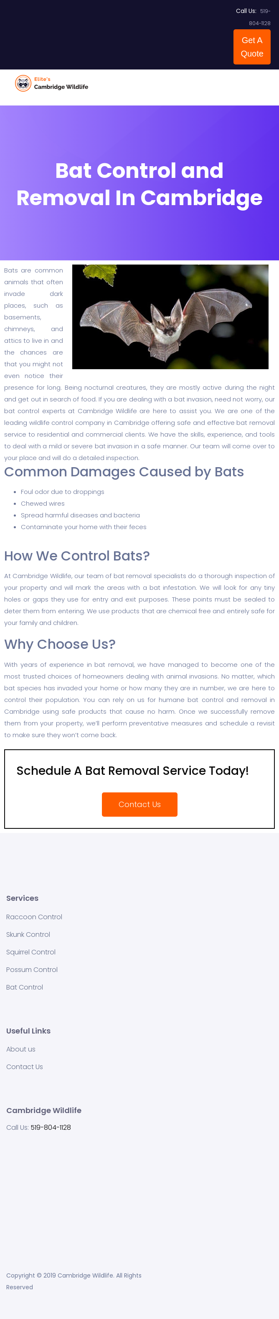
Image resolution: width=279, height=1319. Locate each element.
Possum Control (32, 969)
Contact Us (24, 1067)
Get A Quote (252, 47)
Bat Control (24, 987)
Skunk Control (28, 934)
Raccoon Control (34, 917)
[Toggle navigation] (259, 87)
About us (21, 1049)
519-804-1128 (50, 1127)
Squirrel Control (31, 952)
